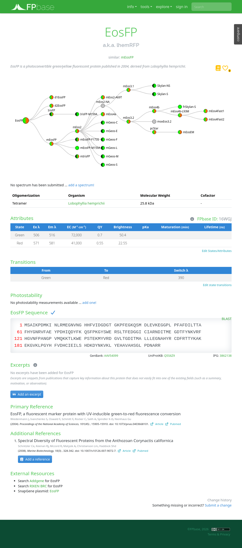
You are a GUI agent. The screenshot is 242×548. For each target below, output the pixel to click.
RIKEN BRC (38, 486)
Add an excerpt (27, 394)
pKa (145, 227)
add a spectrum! (81, 185)
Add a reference (35, 459)
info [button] (130, 6)
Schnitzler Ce (26, 446)
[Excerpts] (34, 365)
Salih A (91, 419)
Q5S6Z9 (169, 356)
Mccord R (56, 446)
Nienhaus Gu (123, 419)
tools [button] (145, 6)
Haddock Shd (107, 446)
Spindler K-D (105, 419)
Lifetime (214, 227)
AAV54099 (111, 356)
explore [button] (162, 6)
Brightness (123, 227)
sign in (182, 6)
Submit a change (218, 505)
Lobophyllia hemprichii (86, 203)
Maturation (175, 227)
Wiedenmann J (19, 419)
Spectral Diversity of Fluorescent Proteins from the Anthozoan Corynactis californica (95, 440)
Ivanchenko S (39, 419)
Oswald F (54, 419)
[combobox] (211, 6)
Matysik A (69, 446)
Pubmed (173, 424)
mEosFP (127, 57)
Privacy (225, 534)
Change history (219, 500)
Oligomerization (26, 195)
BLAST (227, 318)
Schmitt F (67, 419)
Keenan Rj (42, 446)
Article (157, 424)
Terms (211, 534)
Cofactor (208, 195)
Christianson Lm (87, 446)
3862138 (226, 356)
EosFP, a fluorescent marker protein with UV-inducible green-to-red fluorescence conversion (95, 413)
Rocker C (80, 419)
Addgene (37, 481)
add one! (89, 302)
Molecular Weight (155, 195)
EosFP (54, 491)
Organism (76, 195)
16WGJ (225, 218)
